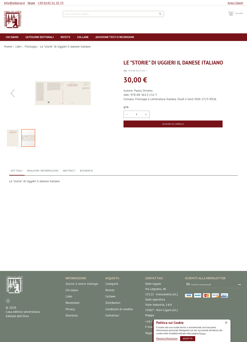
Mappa (149, 315)
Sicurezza (71, 315)
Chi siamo (71, 290)
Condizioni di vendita (119, 309)
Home (8, 46)
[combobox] (113, 14)
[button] (13, 129)
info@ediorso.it (14, 3)
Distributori (112, 303)
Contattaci (112, 315)
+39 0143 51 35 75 (51, 3)
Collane (110, 296)
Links (68, 296)
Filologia (31, 46)
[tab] (17, 244)
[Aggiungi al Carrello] (151, 124)
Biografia (86, 242)
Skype (31, 3)
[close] (226, 322)
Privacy (202, 333)
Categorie (111, 284)
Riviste (109, 290)
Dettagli (17, 242)
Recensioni (72, 303)
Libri (18, 46)
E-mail (149, 327)
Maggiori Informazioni (43, 242)
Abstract (69, 242)
